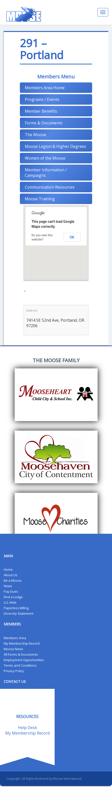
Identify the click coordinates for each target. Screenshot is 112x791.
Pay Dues (11, 591)
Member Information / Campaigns (46, 172)
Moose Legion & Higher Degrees (55, 146)
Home (8, 569)
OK (72, 237)
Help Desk (27, 727)
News (8, 586)
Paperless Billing (16, 608)
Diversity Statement (18, 613)
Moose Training (40, 199)
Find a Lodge (13, 597)
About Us (10, 575)
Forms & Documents (44, 123)
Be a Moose (13, 580)
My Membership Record (21, 643)
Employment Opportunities (24, 660)
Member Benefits (41, 111)
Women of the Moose (45, 158)
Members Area (15, 638)
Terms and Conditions (20, 665)
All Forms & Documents (21, 654)
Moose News (13, 649)
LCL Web (10, 602)
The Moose (35, 134)
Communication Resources (50, 187)
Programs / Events (42, 99)
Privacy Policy (14, 671)
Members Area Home (45, 87)
